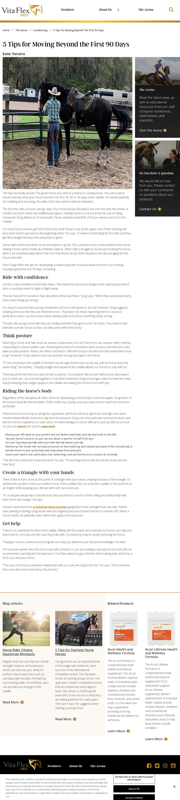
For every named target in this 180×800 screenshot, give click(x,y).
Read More (11, 703)
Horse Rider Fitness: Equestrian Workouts (19, 652)
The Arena (145, 10)
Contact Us (147, 209)
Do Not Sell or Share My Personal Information (134, 778)
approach (48, 427)
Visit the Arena (150, 131)
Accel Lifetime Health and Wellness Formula (161, 653)
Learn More (116, 731)
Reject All (134, 788)
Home (6, 30)
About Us (106, 10)
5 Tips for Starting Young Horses (74, 652)
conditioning (40, 30)
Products (68, 10)
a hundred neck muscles (50, 507)
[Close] (174, 786)
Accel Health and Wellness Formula (121, 651)
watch (21, 427)
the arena (21, 30)
